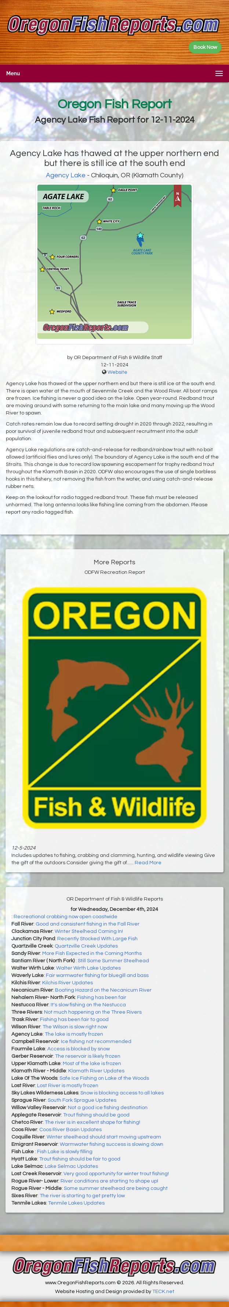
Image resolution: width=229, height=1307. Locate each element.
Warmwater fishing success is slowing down (111, 1144)
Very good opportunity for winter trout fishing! (116, 1173)
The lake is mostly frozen (74, 1034)
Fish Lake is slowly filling (64, 1151)
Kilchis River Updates (67, 982)
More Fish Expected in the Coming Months (92, 953)
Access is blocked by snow (78, 1048)
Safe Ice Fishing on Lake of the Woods (104, 1078)
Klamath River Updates (96, 1071)
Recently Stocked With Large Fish (97, 938)
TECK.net (163, 1291)
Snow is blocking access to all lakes (122, 1093)
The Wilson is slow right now (75, 1026)
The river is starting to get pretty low (82, 1195)
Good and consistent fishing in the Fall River (87, 924)
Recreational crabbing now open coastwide (65, 916)
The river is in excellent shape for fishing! (92, 1122)
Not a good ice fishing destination (108, 1107)
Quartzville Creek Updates (86, 946)
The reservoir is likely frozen (87, 1056)
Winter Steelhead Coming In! (89, 931)
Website (117, 372)
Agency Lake (66, 175)
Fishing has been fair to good (74, 1019)
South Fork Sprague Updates (82, 1100)
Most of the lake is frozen (92, 1063)
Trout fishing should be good (96, 1115)
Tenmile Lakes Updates (76, 1203)
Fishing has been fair (101, 997)
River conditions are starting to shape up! (109, 1181)
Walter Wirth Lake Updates (88, 968)
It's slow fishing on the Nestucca (88, 1004)
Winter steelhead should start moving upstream (104, 1137)
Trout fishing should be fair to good (79, 1159)
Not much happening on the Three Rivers (93, 1012)
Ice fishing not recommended (96, 1041)
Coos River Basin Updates (70, 1129)
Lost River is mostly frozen (67, 1085)
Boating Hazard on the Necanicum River (103, 990)
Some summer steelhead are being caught (116, 1188)
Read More (148, 862)
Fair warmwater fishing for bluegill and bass (97, 975)
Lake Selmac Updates (71, 1166)
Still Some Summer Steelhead (113, 960)
